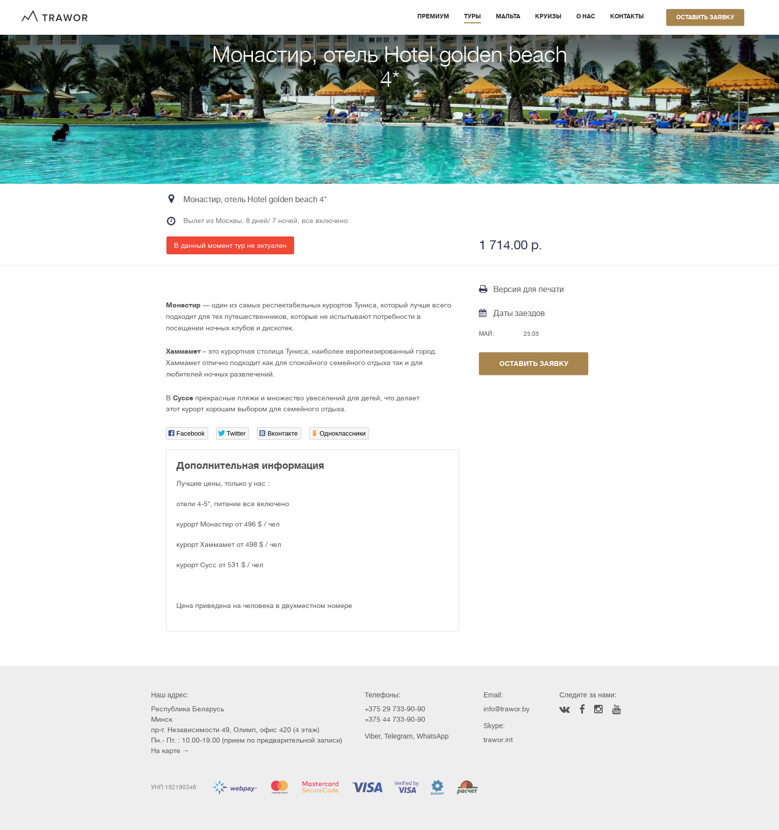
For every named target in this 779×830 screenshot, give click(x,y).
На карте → (170, 751)
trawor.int (498, 740)
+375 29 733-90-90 (395, 709)
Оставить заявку (705, 17)
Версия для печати (521, 289)
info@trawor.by (506, 709)
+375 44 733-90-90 (395, 719)
